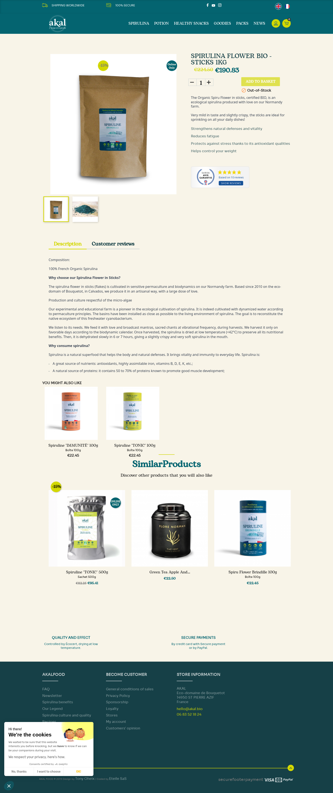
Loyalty (112, 708)
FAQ (46, 689)
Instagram (220, 5)
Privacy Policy (118, 696)
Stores (112, 715)
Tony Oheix (85, 778)
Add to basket (261, 82)
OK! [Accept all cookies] (78, 771)
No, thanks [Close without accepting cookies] (19, 771)
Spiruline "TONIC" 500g (87, 572)
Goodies (222, 24)
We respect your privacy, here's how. (36, 757)
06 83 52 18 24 (189, 714)
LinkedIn (225, 5)
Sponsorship (117, 702)
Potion (161, 24)
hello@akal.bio (190, 709)
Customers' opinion (123, 728)
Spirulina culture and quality (66, 715)
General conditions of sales (130, 689)
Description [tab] (68, 244)
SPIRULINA (138, 24)
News (259, 24)
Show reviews (231, 183)
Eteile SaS (118, 778)
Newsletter (52, 696)
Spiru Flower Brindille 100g (253, 572)
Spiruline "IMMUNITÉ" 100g (73, 446)
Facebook (208, 5)
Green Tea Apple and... (170, 572)
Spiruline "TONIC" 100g (134, 446)
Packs (242, 24)
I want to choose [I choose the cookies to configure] (49, 771)
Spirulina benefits (57, 702)
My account (116, 721)
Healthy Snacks (191, 24)
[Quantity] (200, 82)
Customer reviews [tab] (113, 244)
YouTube (213, 5)
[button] (9, 786)
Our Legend (52, 708)
